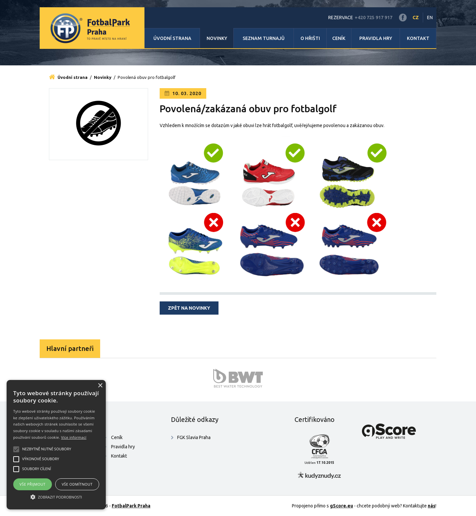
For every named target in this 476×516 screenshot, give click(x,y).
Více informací (74, 437)
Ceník (338, 38)
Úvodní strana (172, 38)
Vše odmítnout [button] (77, 484)
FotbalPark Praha (131, 505)
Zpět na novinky (189, 308)
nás (431, 505)
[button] (56, 497)
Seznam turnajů (264, 38)
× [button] (100, 385)
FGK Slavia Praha (194, 437)
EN (430, 17)
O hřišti (310, 38)
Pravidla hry (375, 38)
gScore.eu (341, 505)
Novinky (217, 38)
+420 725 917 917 (373, 17)
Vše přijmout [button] (32, 484)
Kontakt (418, 38)
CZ (416, 17)
